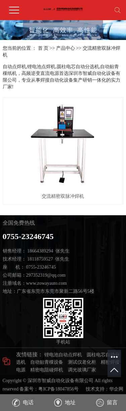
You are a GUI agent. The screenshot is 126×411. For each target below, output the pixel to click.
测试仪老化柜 (82, 362)
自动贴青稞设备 (46, 362)
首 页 (43, 48)
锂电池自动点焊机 (63, 354)
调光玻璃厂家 (82, 369)
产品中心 (65, 48)
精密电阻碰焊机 (46, 369)
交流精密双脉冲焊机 (63, 196)
